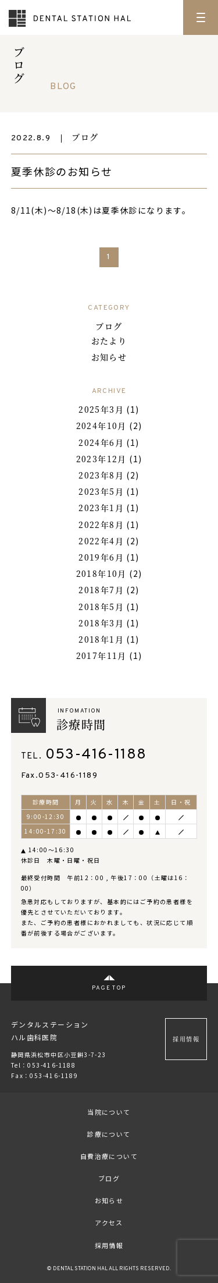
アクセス (109, 1222)
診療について (108, 1134)
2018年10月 (101, 573)
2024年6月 (101, 442)
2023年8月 (101, 475)
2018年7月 (101, 590)
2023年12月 (101, 459)
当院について (108, 1112)
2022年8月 (101, 524)
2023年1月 (101, 507)
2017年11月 (101, 655)
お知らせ (109, 357)
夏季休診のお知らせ (62, 171)
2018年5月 (101, 606)
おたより (109, 340)
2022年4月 (101, 541)
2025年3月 (101, 409)
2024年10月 (101, 425)
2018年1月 (101, 639)
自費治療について (109, 1156)
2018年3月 (101, 623)
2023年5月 (101, 491)
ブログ (85, 137)
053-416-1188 (96, 755)
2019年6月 (101, 557)
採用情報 (186, 1038)
